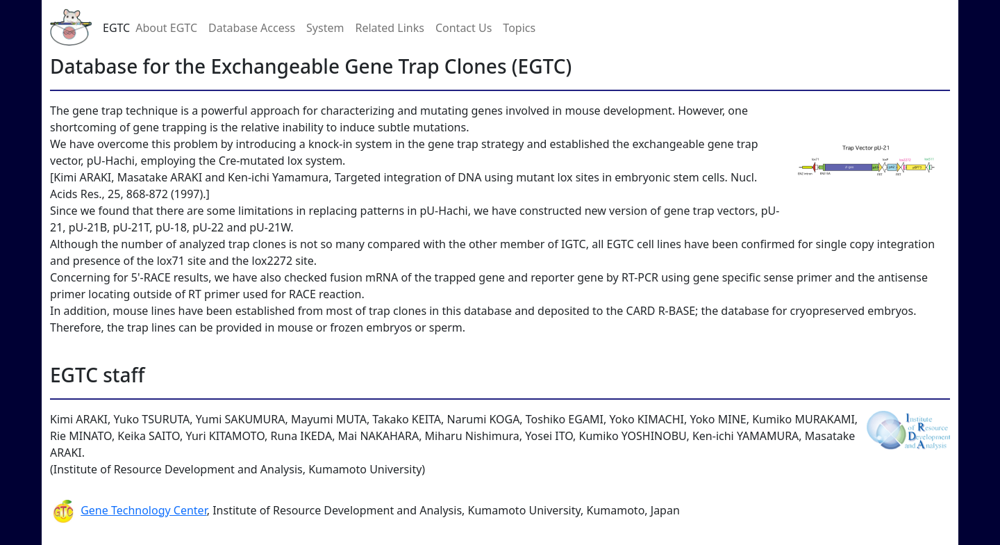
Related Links (389, 27)
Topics (519, 27)
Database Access (251, 27)
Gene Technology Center (144, 510)
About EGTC (166, 27)
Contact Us (463, 27)
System (325, 27)
